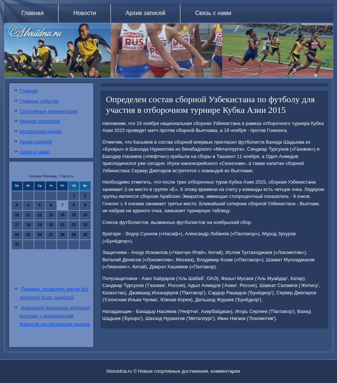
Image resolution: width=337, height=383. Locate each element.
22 (74, 225)
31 (17, 244)
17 (17, 225)
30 (85, 235)
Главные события (39, 101)
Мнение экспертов (40, 121)
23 (85, 225)
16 (85, 215)
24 (17, 235)
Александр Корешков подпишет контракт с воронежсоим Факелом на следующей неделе (55, 316)
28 (62, 235)
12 (40, 215)
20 (51, 225)
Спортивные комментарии (49, 111)
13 (51, 215)
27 (51, 235)
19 (40, 225)
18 (28, 225)
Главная (33, 13)
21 (62, 225)
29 (74, 235)
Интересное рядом (40, 131)
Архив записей (145, 13)
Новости (84, 13)
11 (28, 215)
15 (74, 215)
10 (17, 215)
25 (28, 235)
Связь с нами (213, 13)
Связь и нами (34, 152)
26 (40, 235)
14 (62, 215)
